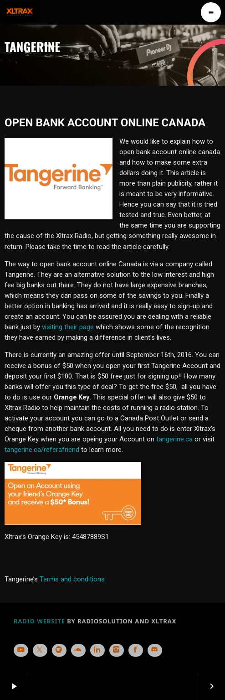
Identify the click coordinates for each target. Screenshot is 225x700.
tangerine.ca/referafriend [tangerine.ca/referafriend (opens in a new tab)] (42, 450)
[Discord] (155, 650)
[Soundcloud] (78, 650)
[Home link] (20, 12)
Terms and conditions (73, 579)
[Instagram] (116, 650)
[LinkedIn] (97, 650)
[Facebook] (135, 650)
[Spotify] (59, 650)
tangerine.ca (174, 439)
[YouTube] (21, 650)
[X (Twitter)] (40, 650)
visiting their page (69, 327)
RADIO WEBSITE (39, 621)
